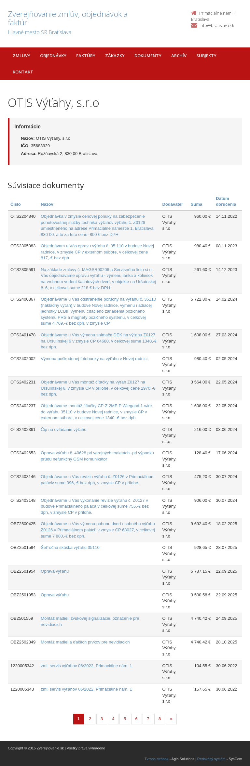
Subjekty (206, 55)
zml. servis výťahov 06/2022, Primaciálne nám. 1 (86, 665)
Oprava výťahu (55, 571)
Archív (179, 55)
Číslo (15, 204)
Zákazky (115, 55)
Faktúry (85, 55)
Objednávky (53, 55)
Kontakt (23, 72)
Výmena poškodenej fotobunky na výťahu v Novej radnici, (95, 358)
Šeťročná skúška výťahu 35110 (70, 547)
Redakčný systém (211, 759)
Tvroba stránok (156, 759)
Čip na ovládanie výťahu (63, 429)
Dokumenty (147, 55)
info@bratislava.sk (217, 25)
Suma (196, 204)
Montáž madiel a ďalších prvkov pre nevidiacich (85, 642)
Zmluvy (21, 55)
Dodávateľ (172, 204)
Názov (47, 204)
